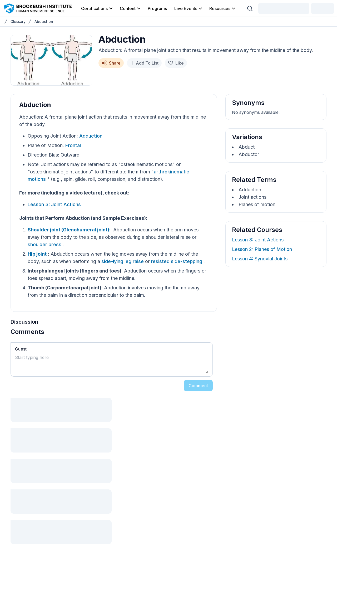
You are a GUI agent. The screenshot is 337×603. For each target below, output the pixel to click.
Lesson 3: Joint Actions (54, 204)
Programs (157, 8)
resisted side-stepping (177, 261)
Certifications (97, 8)
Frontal (73, 145)
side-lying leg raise (123, 261)
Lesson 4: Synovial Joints (260, 258)
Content (130, 8)
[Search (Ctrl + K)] (250, 8)
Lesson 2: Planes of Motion (262, 249)
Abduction (43, 21)
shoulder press (45, 244)
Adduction (90, 136)
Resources (222, 8)
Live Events (188, 8)
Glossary (18, 21)
